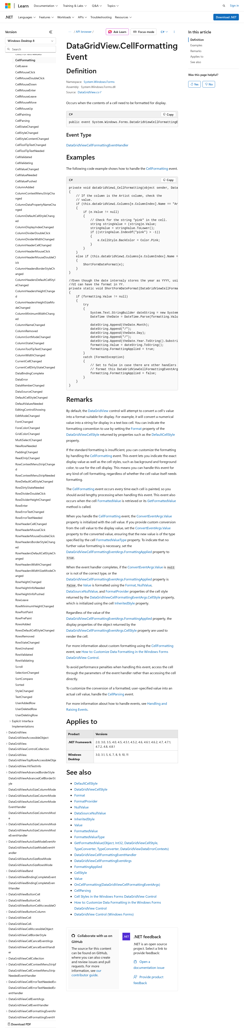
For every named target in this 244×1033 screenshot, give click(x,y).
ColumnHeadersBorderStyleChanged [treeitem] (35, 271)
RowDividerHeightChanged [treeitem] (32, 500)
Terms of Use (155, 1020)
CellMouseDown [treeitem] (26, 84)
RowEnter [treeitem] (21, 506)
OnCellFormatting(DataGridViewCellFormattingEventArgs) (117, 884)
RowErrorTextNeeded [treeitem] (28, 518)
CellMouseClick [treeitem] (25, 72)
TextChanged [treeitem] (23, 697)
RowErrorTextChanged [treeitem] (29, 512)
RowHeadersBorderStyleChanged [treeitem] (35, 544)
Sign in (234, 5)
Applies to (196, 56)
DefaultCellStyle (163, 434)
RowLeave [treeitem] (21, 600)
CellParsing (116, 694)
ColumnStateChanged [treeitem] (29, 343)
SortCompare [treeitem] (24, 679)
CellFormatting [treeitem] (25, 60)
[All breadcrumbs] (70, 31)
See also (195, 62)
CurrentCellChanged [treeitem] (28, 361)
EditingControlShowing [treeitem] (30, 410)
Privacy (93, 1020)
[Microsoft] (8, 5)
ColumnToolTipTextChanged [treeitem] (33, 349)
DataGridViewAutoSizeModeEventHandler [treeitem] (32, 850)
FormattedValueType (111, 540)
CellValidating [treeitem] (24, 163)
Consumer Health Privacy (122, 1020)
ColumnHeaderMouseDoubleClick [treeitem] (35, 260)
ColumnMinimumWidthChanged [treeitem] (35, 316)
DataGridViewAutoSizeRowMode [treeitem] (30, 859)
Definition (197, 40)
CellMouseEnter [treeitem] (25, 90)
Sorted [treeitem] (19, 685)
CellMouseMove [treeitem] (25, 102)
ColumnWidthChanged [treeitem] (30, 355)
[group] (122, 122)
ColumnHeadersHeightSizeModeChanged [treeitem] (35, 305)
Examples (196, 45)
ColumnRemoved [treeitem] (26, 331)
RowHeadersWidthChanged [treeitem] (33, 564)
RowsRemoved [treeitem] (24, 636)
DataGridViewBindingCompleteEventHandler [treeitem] (32, 885)
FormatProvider (117, 591)
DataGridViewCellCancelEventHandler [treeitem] (32, 949)
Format (136, 428)
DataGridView (98, 410)
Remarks (195, 51)
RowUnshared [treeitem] (24, 648)
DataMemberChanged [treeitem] (29, 385)
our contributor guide (86, 972)
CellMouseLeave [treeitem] (25, 96)
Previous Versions (38, 1020)
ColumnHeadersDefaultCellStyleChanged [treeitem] (35, 282)
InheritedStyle (125, 603)
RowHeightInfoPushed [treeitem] (29, 594)
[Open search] (224, 6)
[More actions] (174, 31)
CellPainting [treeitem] (23, 114)
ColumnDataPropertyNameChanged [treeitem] (35, 207)
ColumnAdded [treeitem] (24, 187)
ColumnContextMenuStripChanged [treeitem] (35, 196)
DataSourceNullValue (82, 591)
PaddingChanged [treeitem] (26, 452)
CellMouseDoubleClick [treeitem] (29, 78)
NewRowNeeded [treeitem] (26, 446)
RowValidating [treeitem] (24, 660)
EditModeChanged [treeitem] (27, 416)
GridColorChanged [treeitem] (27, 434)
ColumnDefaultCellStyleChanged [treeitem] (35, 218)
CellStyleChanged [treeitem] (26, 133)
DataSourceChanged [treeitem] (28, 391)
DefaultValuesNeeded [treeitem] (29, 404)
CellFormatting (157, 168)
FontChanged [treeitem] (24, 422)
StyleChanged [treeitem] (24, 691)
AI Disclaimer (13, 1020)
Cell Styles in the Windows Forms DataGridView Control (115, 896)
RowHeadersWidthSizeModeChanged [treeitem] (35, 573)
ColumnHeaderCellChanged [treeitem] (33, 245)
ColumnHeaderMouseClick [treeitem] (32, 251)
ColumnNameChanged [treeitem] (30, 325)
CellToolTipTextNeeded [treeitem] (29, 151)
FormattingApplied (88, 866)
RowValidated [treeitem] (24, 654)
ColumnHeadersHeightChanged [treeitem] (35, 293)
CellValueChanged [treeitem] (27, 169)
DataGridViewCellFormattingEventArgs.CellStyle (125, 597)
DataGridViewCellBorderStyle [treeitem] (27, 935)
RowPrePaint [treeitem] (23, 618)
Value (87, 585)
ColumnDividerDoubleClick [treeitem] (32, 233)
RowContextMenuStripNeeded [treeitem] (35, 475)
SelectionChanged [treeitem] (27, 673)
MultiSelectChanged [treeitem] (28, 440)
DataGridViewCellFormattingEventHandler (97, 145)
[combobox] (30, 40)
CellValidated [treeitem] (23, 157)
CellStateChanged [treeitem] (27, 127)
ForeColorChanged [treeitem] (27, 428)
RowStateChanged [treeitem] (27, 642)
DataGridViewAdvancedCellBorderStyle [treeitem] (32, 780)
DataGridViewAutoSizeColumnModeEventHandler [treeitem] (32, 804)
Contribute (76, 1020)
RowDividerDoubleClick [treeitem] (30, 493)
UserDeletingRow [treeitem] (26, 715)
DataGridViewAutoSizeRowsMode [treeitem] (30, 865)
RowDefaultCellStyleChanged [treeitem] (34, 481)
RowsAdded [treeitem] (23, 624)
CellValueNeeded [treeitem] (26, 175)
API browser (84, 32)
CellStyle (80, 872)
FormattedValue (109, 500)
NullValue (144, 585)
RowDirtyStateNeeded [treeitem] (29, 487)
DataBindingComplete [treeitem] (29, 373)
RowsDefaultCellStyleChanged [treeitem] (34, 630)
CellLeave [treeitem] (21, 66)
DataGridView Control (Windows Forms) (104, 914)
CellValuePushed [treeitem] (26, 181)
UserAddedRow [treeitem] (25, 703)
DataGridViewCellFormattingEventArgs (103, 860)
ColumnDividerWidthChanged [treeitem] (34, 239)
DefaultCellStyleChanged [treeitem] (31, 397)
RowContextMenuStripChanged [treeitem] (35, 466)
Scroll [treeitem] (19, 667)
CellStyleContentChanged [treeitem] (32, 139)
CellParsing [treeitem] (22, 121)
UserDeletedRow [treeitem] (26, 709)
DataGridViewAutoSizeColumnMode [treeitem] (32, 789)
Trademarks (176, 1020)
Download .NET (226, 17)
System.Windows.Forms (99, 82)
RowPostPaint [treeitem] (24, 612)
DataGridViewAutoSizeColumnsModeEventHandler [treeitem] (32, 833)
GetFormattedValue (161, 500)
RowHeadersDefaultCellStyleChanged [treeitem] (35, 555)
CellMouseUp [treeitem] (24, 108)
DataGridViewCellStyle (82, 434)
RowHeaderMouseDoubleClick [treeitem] (35, 536)
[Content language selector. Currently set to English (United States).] (24, 1010)
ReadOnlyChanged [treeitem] (27, 458)
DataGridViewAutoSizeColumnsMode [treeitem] (32, 815)
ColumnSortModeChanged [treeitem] (32, 337)
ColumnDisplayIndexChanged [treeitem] (34, 227)
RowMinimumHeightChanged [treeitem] (34, 606)
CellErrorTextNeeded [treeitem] (28, 54)
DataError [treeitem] (21, 379)
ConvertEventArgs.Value (154, 516)
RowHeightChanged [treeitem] (28, 582)
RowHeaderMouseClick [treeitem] (30, 530)
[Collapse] (50, 32)
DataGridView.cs (88, 92)
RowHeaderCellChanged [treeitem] (31, 524)
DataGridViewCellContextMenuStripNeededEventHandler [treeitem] (32, 973)
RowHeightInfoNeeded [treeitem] (30, 588)
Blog (58, 1020)
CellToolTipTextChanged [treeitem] (30, 145)
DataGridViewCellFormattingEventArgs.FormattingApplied (109, 551)
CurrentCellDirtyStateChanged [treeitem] (35, 367)
